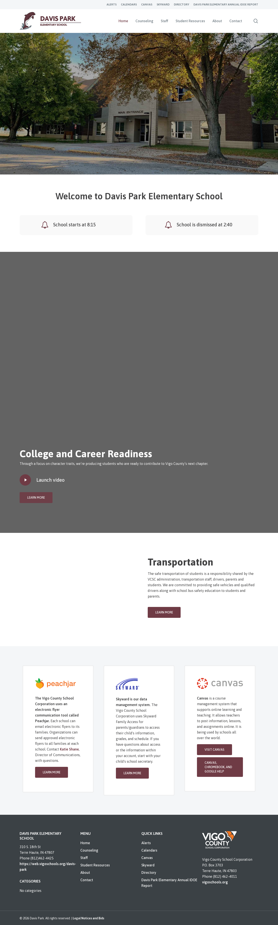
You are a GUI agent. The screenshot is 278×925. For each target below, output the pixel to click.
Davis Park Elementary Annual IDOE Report (169, 883)
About (85, 872)
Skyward (147, 865)
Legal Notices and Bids (88, 918)
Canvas (147, 858)
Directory (148, 872)
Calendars (149, 850)
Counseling (89, 850)
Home (85, 843)
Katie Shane (69, 749)
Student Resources (95, 865)
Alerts (146, 843)
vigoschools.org (215, 882)
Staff (84, 858)
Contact (86, 880)
